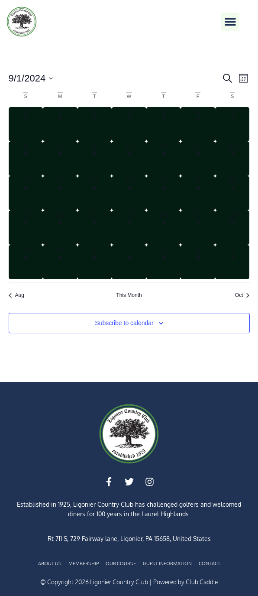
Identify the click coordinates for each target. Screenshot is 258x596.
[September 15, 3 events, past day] (26, 193)
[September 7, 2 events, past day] (232, 124)
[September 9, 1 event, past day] (60, 158)
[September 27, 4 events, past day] (198, 227)
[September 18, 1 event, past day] (129, 193)
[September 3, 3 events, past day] (94, 124)
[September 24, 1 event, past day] (94, 227)
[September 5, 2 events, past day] (163, 124)
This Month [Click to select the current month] (129, 295)
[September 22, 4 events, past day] (26, 227)
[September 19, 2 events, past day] (163, 193)
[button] (230, 22)
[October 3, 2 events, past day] (163, 262)
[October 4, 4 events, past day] (198, 262)
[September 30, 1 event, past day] (60, 262)
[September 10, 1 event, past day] (94, 158)
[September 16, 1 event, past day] (60, 193)
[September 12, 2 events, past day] (163, 158)
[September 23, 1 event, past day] (60, 227)
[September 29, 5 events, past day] (26, 262)
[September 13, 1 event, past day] (198, 158)
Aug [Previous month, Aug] (16, 295)
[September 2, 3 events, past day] (60, 124)
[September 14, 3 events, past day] (232, 158)
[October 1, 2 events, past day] (94, 262)
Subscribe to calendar (124, 322)
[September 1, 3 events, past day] (26, 124)
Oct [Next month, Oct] (242, 295)
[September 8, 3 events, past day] (26, 158)
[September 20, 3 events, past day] (198, 193)
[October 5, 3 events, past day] (232, 262)
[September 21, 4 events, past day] (232, 193)
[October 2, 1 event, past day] (129, 262)
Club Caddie (202, 582)
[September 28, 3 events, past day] (232, 227)
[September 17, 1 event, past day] (94, 193)
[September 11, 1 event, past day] (129, 158)
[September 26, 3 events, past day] (163, 227)
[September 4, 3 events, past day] (129, 124)
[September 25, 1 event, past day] (129, 227)
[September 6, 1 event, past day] (198, 124)
